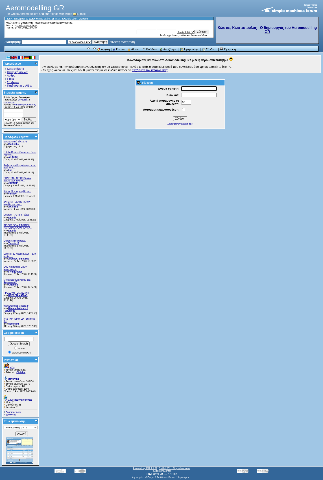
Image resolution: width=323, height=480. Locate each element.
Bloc (174, 474)
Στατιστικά (11, 360)
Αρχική (103, 49)
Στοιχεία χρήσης (15, 92)
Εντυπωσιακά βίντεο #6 (15, 141)
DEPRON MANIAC (18, 295)
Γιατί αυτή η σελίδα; (19, 85)
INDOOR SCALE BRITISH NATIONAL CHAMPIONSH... (18, 226)
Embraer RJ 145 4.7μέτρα (16, 215)
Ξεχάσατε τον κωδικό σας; (180, 124)
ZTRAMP (13, 183)
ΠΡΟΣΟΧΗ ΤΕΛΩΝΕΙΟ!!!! (16, 293)
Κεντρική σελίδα (17, 72)
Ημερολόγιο (189, 49)
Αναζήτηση (168, 49)
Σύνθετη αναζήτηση (122, 42)
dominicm (13, 324)
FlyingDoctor (15, 272)
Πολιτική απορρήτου (161, 471)
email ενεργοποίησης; (27, 25)
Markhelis (13, 144)
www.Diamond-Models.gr (16, 306)
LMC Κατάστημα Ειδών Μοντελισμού (15, 268)
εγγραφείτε (66, 23)
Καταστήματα (15, 68)
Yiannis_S (13, 243)
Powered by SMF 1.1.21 (145, 468)
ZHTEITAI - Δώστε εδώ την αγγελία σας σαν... (17, 203)
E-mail (79, 13)
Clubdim (83, 18)
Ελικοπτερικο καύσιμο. (15, 241)
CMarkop (13, 285)
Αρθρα (11, 75)
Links (10, 79)
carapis (12, 217)
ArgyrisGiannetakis (18, 258)
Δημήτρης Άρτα (13, 412)
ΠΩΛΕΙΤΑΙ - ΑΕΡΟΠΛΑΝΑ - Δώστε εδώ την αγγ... (17, 179)
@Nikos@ (11, 414)
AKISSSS (13, 157)
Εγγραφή (228, 49)
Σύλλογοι (13, 82)
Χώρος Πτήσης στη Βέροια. (17, 191)
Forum (118, 49)
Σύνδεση (209, 49)
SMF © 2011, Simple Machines (174, 468)
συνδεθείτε (53, 23)
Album (133, 49)
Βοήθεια (149, 49)
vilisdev (12, 193)
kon (10, 170)
